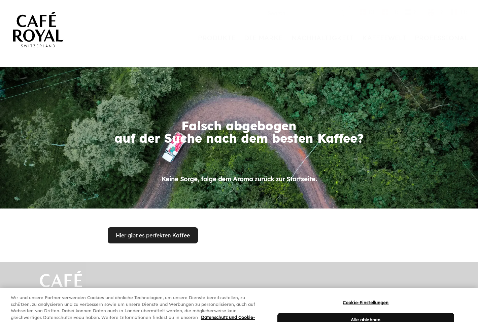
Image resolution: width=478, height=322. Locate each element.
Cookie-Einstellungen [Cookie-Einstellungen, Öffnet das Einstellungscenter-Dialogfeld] (366, 307)
